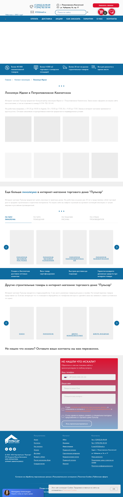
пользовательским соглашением (78, 411)
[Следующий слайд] (116, 247)
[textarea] (89, 399)
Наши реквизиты (97, 457)
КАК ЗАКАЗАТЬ (73, 19)
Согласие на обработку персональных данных (33, 477)
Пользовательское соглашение (65, 477)
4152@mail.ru (40, 12)
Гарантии (88, 19)
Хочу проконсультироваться (77, 424)
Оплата (34, 19)
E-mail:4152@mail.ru (98, 446)
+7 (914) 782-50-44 (42, 7)
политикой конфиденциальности (98, 409)
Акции (59, 19)
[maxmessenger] (14, 449)
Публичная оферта (100, 477)
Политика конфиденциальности (102, 466)
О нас (100, 19)
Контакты (112, 19)
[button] (106, 5)
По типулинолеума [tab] (10, 218)
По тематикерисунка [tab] (67, 218)
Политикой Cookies (70, 490)
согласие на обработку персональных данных (88, 407)
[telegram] (10, 449)
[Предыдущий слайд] (6, 247)
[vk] (6, 449)
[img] (15, 8)
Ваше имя (66, 384)
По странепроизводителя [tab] (97, 218)
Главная (8, 80)
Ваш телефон (68, 372)
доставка (47, 19)
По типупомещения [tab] (38, 218)
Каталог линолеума (22, 80)
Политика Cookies (85, 477)
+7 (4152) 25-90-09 (42, 5)
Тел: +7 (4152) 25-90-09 (99, 439)
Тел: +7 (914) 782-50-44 (99, 443)
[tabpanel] (61, 247)
